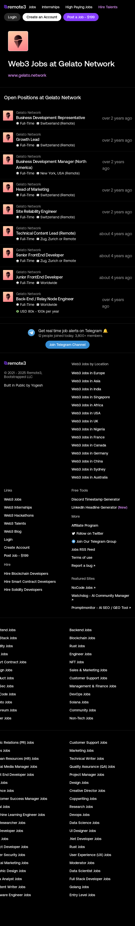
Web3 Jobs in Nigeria (88, 429)
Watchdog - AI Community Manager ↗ (100, 598)
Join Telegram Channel (67, 345)
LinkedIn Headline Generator (99, 507)
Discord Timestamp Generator (96, 499)
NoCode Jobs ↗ (83, 588)
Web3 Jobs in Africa (87, 405)
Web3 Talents (15, 523)
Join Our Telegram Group (94, 541)
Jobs (32, 7)
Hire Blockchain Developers (26, 574)
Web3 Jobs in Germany (90, 453)
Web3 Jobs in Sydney (88, 469)
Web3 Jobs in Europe (88, 373)
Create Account (17, 547)
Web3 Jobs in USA (86, 413)
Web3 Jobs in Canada (89, 445)
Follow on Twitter (87, 533)
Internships (50, 7)
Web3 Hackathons (19, 515)
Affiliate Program (85, 525)
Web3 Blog (12, 531)
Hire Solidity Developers (23, 590)
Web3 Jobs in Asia (86, 381)
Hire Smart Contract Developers (30, 582)
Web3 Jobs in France (88, 437)
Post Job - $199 (16, 555)
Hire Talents (107, 7)
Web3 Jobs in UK (85, 421)
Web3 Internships (18, 507)
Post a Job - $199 (81, 17)
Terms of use (82, 557)
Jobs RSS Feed (83, 549)
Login (12, 17)
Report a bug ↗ (83, 566)
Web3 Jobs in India (86, 389)
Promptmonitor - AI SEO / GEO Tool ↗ (101, 608)
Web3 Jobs (12, 499)
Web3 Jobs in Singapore (91, 397)
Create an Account (42, 17)
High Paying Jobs (78, 7)
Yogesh (37, 385)
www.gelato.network (27, 75)
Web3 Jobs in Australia (90, 477)
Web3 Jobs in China (87, 461)
